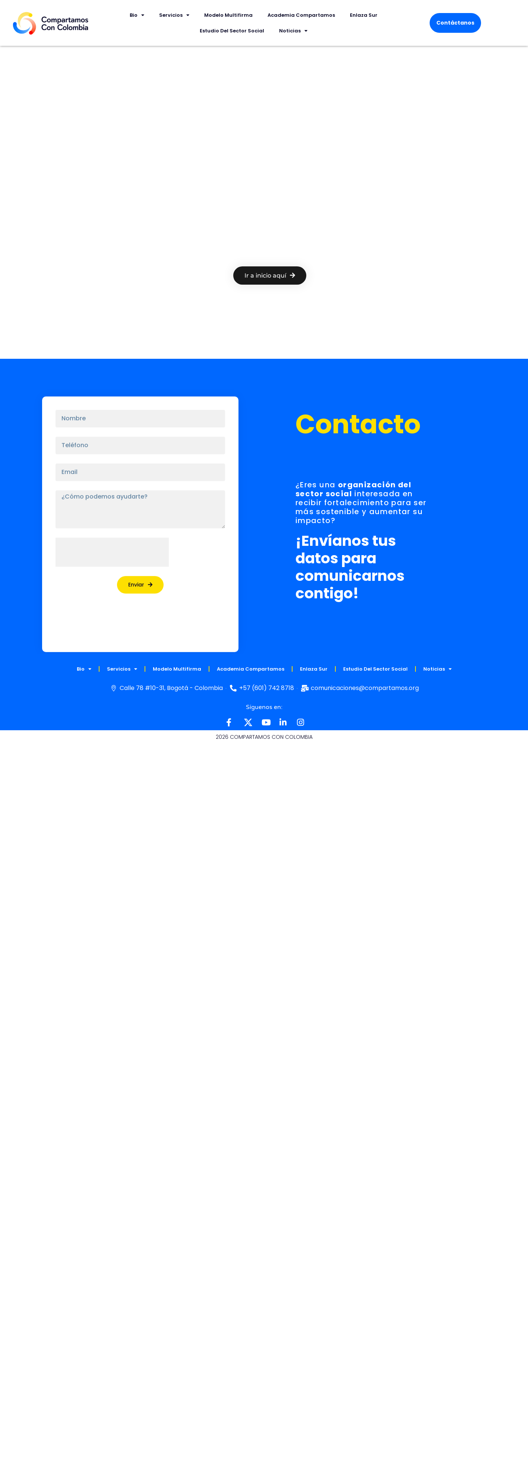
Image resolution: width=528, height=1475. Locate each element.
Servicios (174, 15)
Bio (137, 15)
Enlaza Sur (363, 15)
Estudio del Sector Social (232, 30)
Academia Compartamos (301, 15)
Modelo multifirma (228, 15)
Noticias (293, 31)
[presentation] (112, 545)
